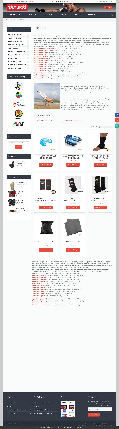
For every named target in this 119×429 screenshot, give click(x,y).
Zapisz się (94, 414)
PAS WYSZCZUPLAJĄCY (73, 241)
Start (6, 19)
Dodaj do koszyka (46, 164)
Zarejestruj (30, 1)
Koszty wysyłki (38, 406)
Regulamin (10, 406)
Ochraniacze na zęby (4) (44, 120)
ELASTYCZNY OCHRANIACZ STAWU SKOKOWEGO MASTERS (46, 199)
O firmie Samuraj (12, 403)
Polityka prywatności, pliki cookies (17, 410)
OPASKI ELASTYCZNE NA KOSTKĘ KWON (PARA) (100, 157)
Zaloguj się (22, 1)
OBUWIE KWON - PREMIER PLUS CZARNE (21, 163)
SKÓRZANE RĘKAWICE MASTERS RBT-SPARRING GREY (21, 201)
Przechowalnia (103, 1)
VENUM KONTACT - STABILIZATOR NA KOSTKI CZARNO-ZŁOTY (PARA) (100, 199)
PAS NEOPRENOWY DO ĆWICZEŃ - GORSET (46, 242)
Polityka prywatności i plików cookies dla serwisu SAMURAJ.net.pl (56, 427)
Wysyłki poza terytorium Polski (43, 413)
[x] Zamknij (79, 427)
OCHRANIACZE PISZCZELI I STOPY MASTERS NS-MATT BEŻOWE (22, 183)
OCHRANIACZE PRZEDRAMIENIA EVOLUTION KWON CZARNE (22, 210)
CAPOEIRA (13, 19)
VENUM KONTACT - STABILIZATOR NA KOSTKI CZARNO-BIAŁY (73, 199)
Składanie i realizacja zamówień (43, 403)
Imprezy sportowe (12, 413)
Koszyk (110, 1)
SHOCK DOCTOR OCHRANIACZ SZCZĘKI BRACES (46, 157)
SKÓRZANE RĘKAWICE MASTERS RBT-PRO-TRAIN (22, 192)
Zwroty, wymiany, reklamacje (42, 410)
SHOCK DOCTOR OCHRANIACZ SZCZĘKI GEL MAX (73, 157)
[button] (108, 7)
